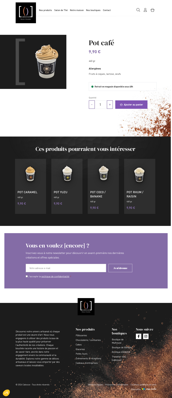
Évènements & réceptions (88, 358)
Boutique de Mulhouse (118, 341)
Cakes (79, 344)
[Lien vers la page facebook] (138, 336)
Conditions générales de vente (143, 384)
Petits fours (81, 353)
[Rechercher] (138, 11)
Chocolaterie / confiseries (88, 340)
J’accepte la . (49, 276)
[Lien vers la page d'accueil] (28, 12)
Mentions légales (95, 384)
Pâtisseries (81, 335)
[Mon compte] (145, 11)
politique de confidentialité (55, 276)
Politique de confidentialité (116, 384)
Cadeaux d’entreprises (87, 363)
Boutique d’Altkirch (121, 352)
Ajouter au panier (131, 104)
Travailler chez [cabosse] (119, 358)
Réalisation (136, 389)
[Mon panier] (152, 11)
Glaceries (80, 349)
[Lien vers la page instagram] (145, 336)
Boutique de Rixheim (122, 347)
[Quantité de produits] (101, 104)
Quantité (92, 97)
